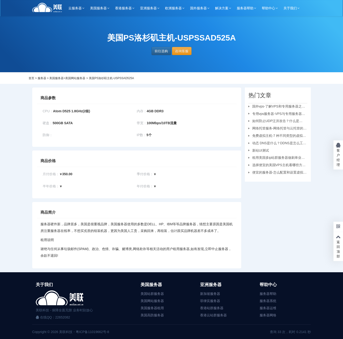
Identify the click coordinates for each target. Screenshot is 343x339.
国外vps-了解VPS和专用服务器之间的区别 (276, 107)
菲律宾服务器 (210, 301)
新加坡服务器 (210, 294)
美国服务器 (98, 8)
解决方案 (221, 8)
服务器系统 (268, 301)
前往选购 (161, 51)
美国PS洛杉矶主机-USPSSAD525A (111, 78)
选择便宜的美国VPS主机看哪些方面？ (275, 165)
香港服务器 (123, 8)
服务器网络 (268, 315)
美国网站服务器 (75, 78)
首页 (31, 78)
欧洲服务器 (173, 8)
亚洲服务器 (148, 8)
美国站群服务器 (152, 294)
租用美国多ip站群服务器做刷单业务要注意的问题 (276, 158)
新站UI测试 (260, 150)
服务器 (42, 78)
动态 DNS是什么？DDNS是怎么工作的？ (277, 143)
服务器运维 (268, 308)
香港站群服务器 (211, 308)
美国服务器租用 (152, 308)
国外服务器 (198, 8)
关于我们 (290, 8)
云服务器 (75, 8)
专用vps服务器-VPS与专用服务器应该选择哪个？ (276, 114)
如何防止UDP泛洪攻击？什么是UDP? (273, 121)
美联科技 (65, 332)
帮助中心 (268, 8)
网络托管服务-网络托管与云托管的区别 (277, 129)
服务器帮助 (245, 8)
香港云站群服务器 (213, 315)
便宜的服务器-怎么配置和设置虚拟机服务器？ (277, 173)
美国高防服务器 (152, 315)
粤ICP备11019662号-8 (92, 332)
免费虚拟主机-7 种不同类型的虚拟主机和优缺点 (277, 136)
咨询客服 (181, 51)
